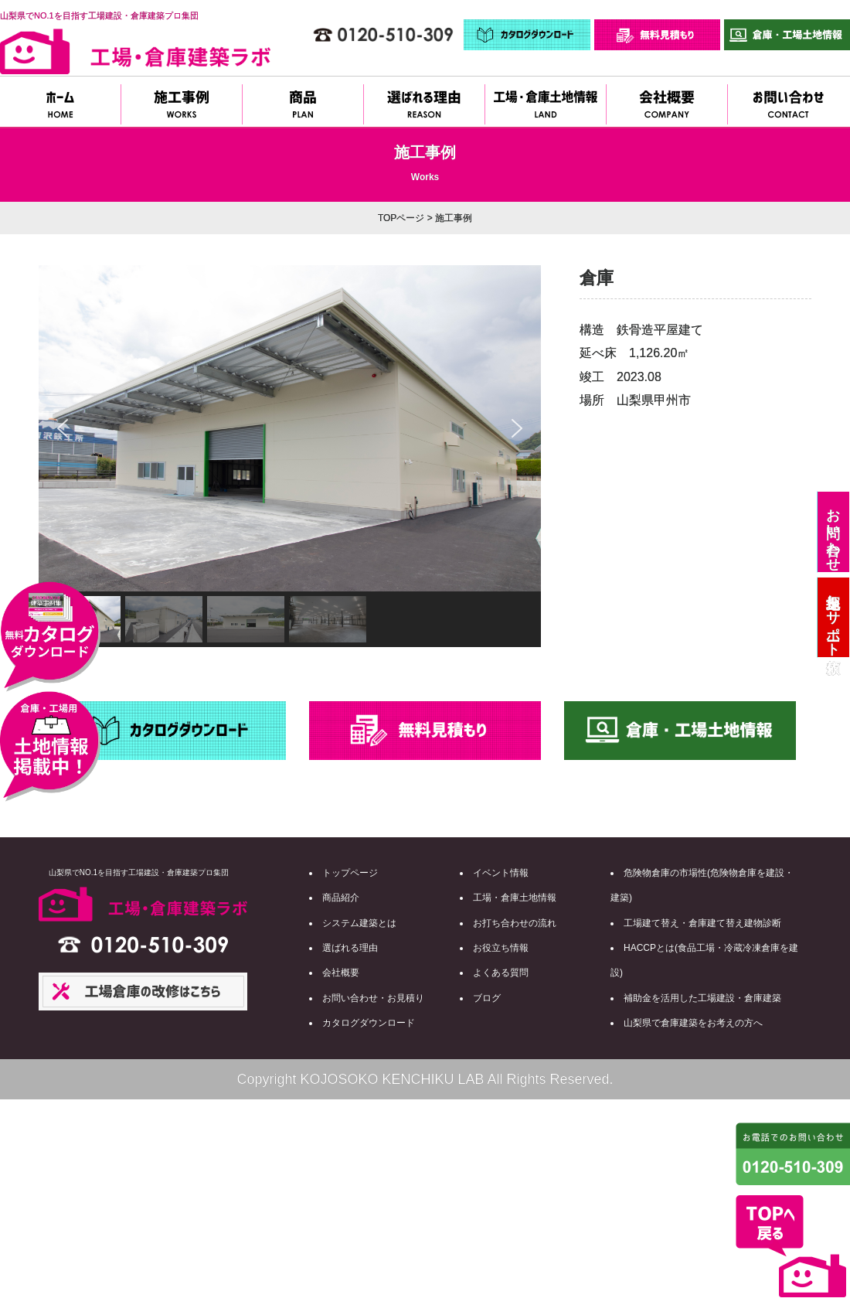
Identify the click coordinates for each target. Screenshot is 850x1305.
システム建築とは (359, 923)
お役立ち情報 (501, 947)
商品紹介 (340, 897)
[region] (290, 456)
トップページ (350, 872)
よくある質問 (501, 972)
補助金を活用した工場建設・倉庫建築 (702, 998)
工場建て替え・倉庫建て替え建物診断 (702, 923)
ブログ (487, 998)
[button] (62, 428)
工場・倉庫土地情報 (514, 897)
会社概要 (340, 972)
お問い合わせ (833, 531)
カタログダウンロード (368, 1022)
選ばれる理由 (350, 947)
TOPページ (401, 218)
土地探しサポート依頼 (833, 617)
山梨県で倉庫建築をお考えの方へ (693, 1022)
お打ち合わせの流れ (514, 923)
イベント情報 (501, 872)
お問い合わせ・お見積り (373, 998)
